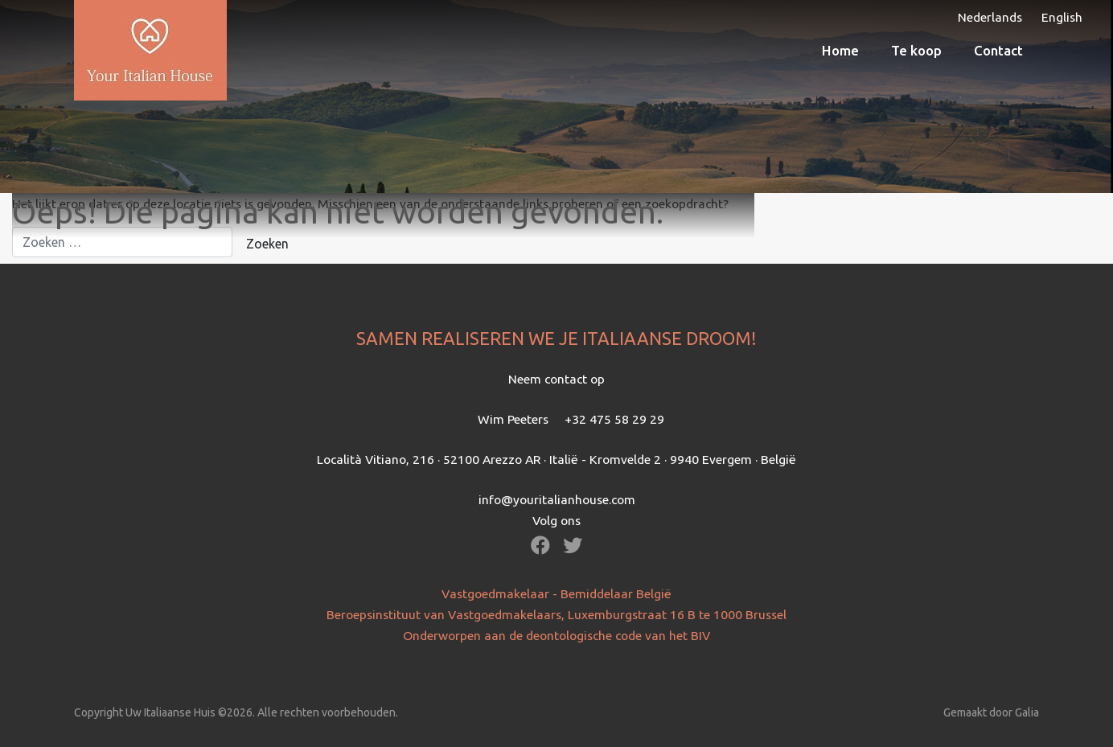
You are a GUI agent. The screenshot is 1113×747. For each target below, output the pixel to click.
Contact (998, 50)
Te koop (916, 50)
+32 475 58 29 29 (614, 419)
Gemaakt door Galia (991, 712)
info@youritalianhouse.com (556, 499)
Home (840, 50)
